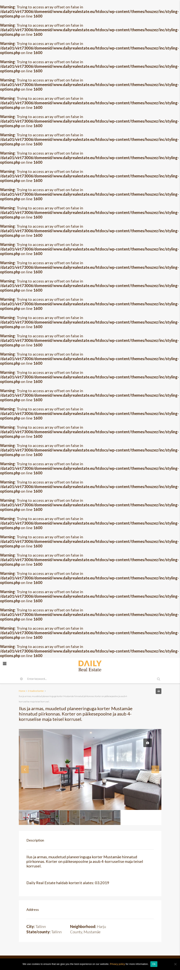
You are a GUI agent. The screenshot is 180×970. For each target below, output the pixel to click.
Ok (153, 964)
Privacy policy (117, 964)
